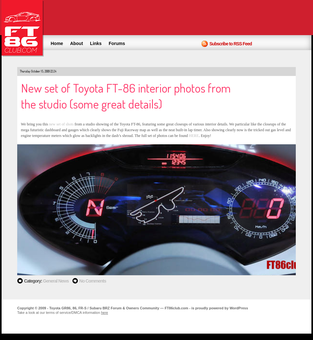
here (104, 312)
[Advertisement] (197, 17)
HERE (194, 135)
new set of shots (61, 124)
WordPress (238, 308)
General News (56, 280)
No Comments (92, 280)
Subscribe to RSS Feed (230, 43)
